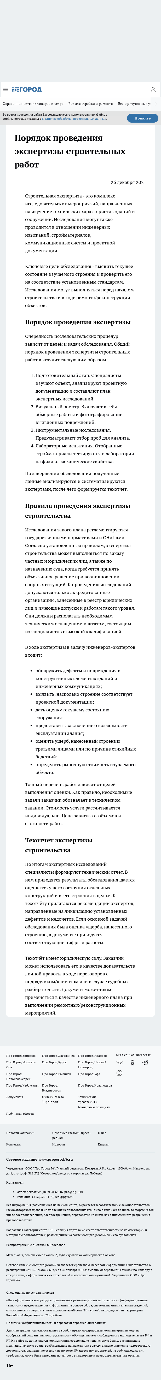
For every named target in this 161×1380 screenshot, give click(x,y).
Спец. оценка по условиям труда (30, 1292)
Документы (14, 1097)
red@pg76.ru (64, 1197)
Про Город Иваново (92, 1056)
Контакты (13, 1144)
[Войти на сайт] (153, 89)
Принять (143, 118)
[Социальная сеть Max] (119, 1073)
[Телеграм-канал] (145, 1062)
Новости (58, 1144)
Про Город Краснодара (95, 1085)
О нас (102, 1133)
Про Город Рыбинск (56, 1074)
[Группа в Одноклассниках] (132, 1062)
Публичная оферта (20, 1113)
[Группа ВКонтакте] (119, 1062)
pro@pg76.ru (73, 1192)
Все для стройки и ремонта (90, 103)
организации (39, 600)
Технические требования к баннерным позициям (94, 1102)
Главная (103, 1144)
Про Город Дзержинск (58, 1056)
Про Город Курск (54, 1062)
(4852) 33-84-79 (42, 1197)
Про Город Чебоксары (22, 1085)
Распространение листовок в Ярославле (35, 1245)
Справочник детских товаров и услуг (33, 103)
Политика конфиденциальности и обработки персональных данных (56, 1323)
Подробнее (53, 1315)
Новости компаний (20, 1133)
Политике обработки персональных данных (74, 119)
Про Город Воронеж (21, 1056)
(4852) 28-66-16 (52, 1192)
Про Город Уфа (89, 1074)
